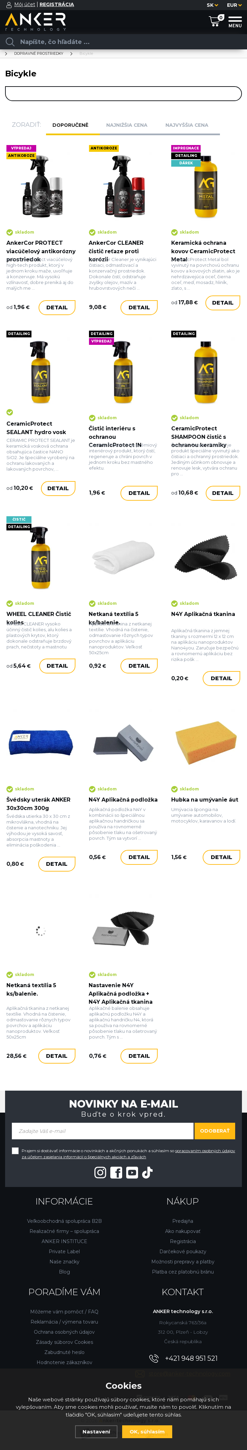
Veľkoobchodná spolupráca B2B (64, 1222)
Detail (57, 320)
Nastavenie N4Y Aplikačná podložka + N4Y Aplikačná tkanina (121, 993)
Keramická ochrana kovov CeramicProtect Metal (204, 246)
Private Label (64, 1253)
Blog (64, 1273)
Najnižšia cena (131, 124)
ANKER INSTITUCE (64, 1242)
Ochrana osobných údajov (64, 1333)
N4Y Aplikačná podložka (109, 808)
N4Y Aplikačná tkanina (204, 623)
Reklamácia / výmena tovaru (64, 1323)
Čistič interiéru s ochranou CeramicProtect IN (115, 443)
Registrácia (183, 1242)
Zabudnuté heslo (64, 1353)
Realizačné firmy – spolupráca (64, 1232)
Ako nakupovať (183, 1232)
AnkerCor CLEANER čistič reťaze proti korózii (116, 246)
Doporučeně (73, 124)
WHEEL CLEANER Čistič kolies (40, 627)
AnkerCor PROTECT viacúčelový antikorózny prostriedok (35, 250)
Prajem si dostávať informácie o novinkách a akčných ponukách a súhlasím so (128, 1154)
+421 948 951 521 (191, 1359)
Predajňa (182, 1222)
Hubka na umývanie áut (200, 808)
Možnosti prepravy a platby (183, 1263)
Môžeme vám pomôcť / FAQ (64, 1313)
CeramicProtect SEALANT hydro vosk (37, 434)
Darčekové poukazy (182, 1253)
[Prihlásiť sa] (9, 5)
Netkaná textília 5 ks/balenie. (114, 627)
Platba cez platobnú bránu (183, 1273)
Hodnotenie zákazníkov (64, 1363)
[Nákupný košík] (214, 21)
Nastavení (96, 1431)
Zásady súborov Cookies (64, 1343)
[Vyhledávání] (121, 41)
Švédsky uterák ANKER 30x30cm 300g (39, 808)
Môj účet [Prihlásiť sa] (24, 4)
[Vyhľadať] (10, 41)
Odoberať (215, 1132)
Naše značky (64, 1263)
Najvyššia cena (192, 124)
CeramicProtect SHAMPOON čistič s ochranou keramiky (199, 443)
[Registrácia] (57, 4)
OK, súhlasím (147, 1431)
